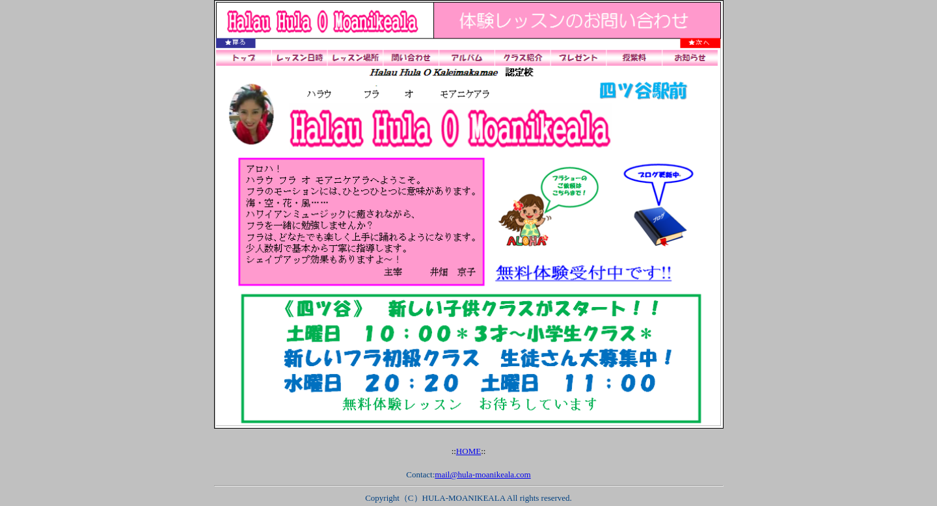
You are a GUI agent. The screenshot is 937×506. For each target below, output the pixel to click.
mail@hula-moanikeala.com (482, 474)
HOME (468, 451)
